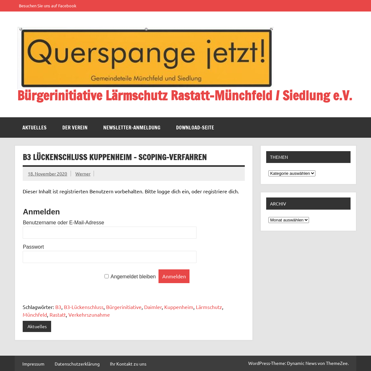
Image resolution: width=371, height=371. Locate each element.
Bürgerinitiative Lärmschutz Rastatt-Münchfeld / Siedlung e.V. (184, 95)
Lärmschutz (209, 307)
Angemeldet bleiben (133, 276)
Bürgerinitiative (124, 307)
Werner (82, 173)
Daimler (153, 307)
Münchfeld (35, 314)
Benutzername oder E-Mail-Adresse (63, 222)
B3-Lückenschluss (84, 307)
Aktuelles (34, 127)
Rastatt (58, 314)
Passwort (33, 247)
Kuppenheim (178, 307)
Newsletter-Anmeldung (131, 127)
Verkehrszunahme (89, 314)
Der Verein (75, 127)
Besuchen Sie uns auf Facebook (47, 5)
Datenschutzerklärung (77, 363)
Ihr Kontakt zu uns (128, 363)
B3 (58, 307)
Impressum (33, 363)
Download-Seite (195, 127)
